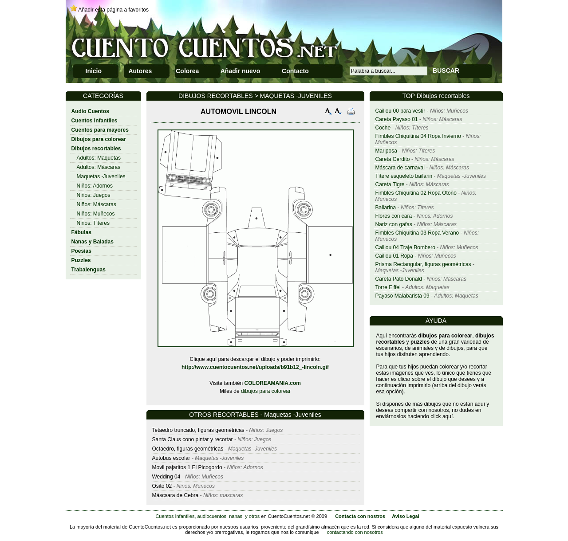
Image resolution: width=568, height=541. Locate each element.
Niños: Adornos (95, 186)
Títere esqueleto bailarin (404, 176)
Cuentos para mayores (100, 130)
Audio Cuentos (90, 111)
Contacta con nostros (360, 516)
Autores (140, 70)
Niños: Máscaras (96, 204)
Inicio (94, 70)
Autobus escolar (171, 458)
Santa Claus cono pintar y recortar (192, 439)
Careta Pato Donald (398, 279)
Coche (383, 128)
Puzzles (81, 260)
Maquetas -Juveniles (101, 176)
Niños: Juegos (93, 195)
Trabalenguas (88, 270)
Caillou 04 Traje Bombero (405, 247)
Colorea (187, 70)
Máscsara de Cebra (175, 495)
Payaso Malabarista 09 (402, 296)
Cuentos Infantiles (94, 121)
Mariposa (386, 151)
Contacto (295, 70)
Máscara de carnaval (400, 168)
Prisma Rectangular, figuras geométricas (423, 264)
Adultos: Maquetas (99, 158)
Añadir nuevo (240, 70)
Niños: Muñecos (96, 214)
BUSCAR (446, 70)
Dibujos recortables (96, 148)
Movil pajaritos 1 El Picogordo (187, 467)
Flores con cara (393, 216)
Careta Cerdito (392, 159)
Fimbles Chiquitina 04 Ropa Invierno (418, 136)
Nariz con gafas (393, 224)
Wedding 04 (166, 477)
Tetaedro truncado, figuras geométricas (198, 430)
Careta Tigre (390, 184)
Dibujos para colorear (98, 139)
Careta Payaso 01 (396, 119)
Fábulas (81, 232)
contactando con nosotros (355, 532)
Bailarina (385, 207)
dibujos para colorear (266, 391)
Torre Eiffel (388, 287)
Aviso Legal (405, 516)
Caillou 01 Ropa (394, 256)
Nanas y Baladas (92, 242)
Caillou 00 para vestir (400, 111)
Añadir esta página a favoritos (113, 10)
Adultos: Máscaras (99, 167)
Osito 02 (162, 486)
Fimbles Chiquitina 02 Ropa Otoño (416, 193)
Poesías (81, 251)
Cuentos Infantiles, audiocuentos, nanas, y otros (207, 516)
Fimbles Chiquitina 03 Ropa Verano (417, 233)
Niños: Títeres (93, 223)
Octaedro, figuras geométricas (188, 449)
